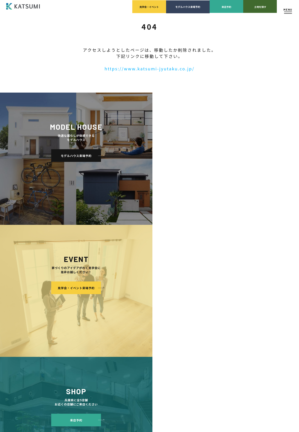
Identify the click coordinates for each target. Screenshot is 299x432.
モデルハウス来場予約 (166, 6)
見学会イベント (123, 6)
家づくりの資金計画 (195, 308)
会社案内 (143, 295)
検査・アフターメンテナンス (200, 320)
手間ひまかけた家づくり (98, 327)
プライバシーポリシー (234, 320)
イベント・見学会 (148, 333)
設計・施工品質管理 (195, 314)
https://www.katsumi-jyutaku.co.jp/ (149, 69)
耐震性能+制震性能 (99, 345)
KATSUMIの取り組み (154, 314)
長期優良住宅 (95, 358)
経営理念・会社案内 (153, 302)
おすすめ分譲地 (93, 320)
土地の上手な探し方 (195, 302)
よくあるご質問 (230, 295)
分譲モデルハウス (94, 314)
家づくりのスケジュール (198, 327)
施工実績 (143, 327)
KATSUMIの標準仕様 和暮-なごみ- (107, 333)
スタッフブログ (230, 308)
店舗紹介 (227, 302)
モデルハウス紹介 (148, 339)
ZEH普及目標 (229, 314)
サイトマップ (229, 333)
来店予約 (210, 6)
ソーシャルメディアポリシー (238, 327)
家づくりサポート (190, 295)
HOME (88, 295)
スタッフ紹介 (149, 308)
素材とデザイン (97, 339)
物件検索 (89, 302)
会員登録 (89, 308)
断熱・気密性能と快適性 (102, 352)
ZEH (90, 364)
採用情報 (147, 320)
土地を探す (253, 6)
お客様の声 (144, 345)
